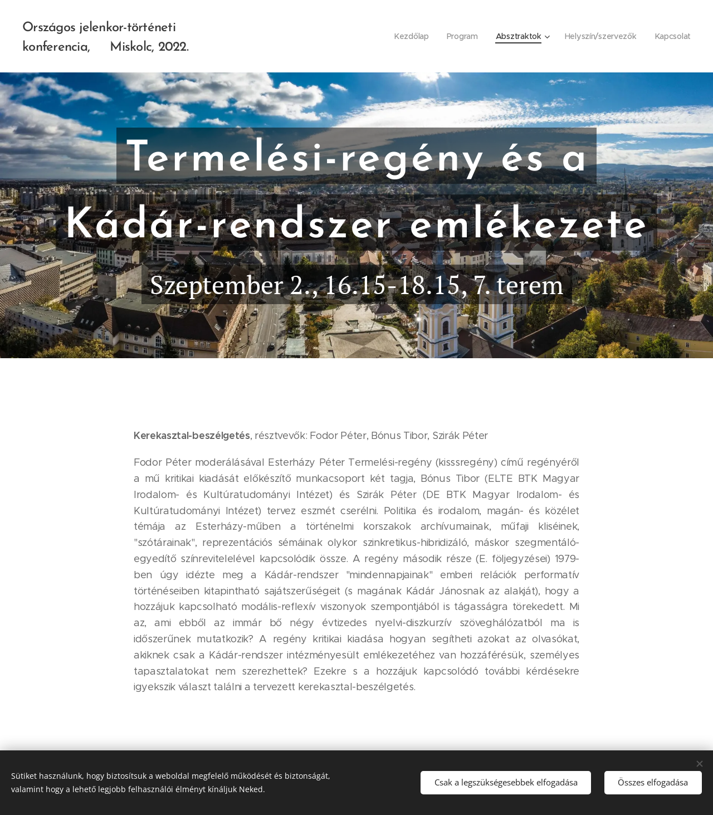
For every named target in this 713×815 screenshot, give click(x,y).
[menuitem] (409, 36)
